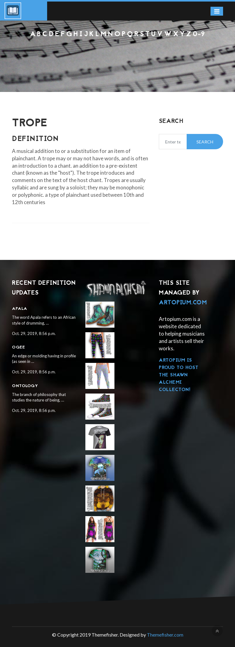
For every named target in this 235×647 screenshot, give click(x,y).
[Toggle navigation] (217, 11)
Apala (19, 309)
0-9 (199, 34)
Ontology (25, 386)
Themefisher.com (165, 634)
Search (204, 141)
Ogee (18, 347)
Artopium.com (183, 302)
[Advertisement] (117, 55)
